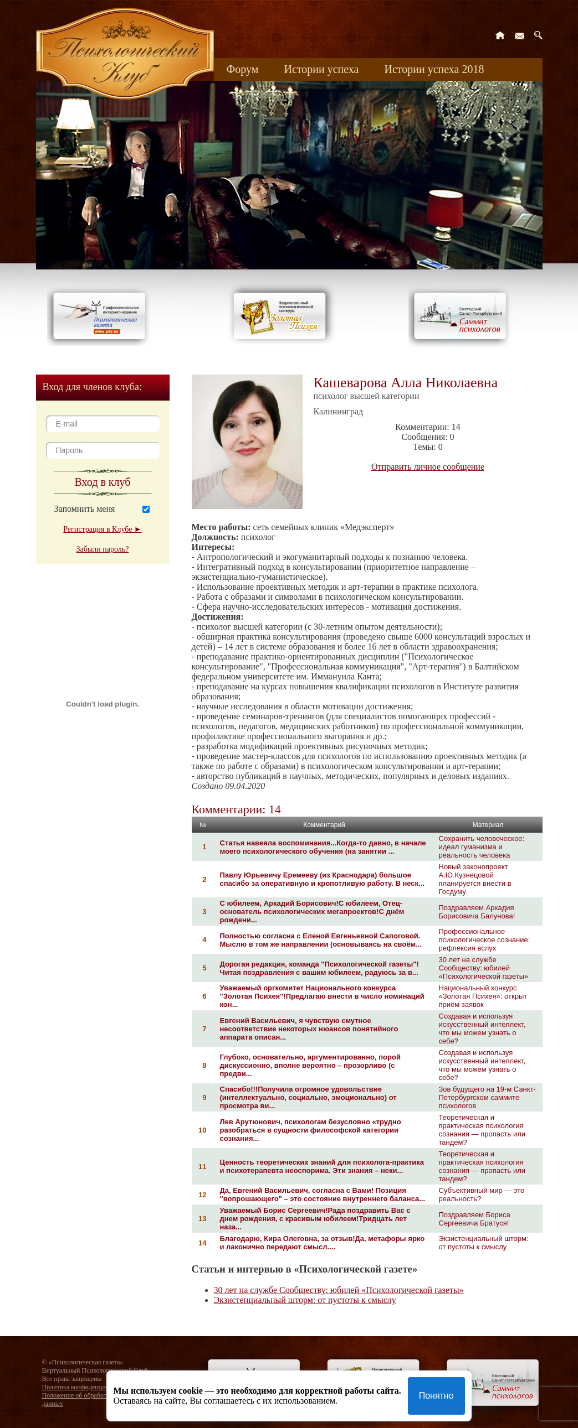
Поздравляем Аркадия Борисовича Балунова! (477, 911)
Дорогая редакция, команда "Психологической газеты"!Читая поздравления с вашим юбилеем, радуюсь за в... (319, 968)
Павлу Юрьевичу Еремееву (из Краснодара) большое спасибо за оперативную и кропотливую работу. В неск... (322, 879)
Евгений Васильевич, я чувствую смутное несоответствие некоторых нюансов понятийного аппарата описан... (309, 1028)
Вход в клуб (103, 482)
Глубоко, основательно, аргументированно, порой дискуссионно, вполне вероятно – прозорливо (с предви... (310, 1065)
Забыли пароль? (102, 549)
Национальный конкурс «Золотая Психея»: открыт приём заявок (483, 996)
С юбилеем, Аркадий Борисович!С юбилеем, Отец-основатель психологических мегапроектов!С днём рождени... (312, 911)
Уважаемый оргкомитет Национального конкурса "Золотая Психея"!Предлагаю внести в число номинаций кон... (322, 996)
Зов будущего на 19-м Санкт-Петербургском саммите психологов (487, 1097)
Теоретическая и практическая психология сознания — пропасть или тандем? (482, 1129)
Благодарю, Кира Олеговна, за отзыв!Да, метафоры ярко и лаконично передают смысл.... (322, 1242)
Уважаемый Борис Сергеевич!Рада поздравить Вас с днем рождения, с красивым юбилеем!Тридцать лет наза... (315, 1218)
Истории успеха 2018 (434, 69)
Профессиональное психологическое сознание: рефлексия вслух (484, 939)
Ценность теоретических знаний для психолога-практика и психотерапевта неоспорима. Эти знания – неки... (322, 1166)
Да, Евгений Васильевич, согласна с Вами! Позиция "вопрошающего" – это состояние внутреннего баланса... (323, 1194)
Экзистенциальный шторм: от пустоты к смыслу (484, 1242)
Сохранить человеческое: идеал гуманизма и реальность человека (482, 846)
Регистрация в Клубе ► (102, 529)
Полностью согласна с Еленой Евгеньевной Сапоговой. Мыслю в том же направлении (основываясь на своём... (321, 940)
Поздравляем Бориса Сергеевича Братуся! (474, 1219)
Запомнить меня (84, 508)
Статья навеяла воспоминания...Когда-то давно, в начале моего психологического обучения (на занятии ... (323, 847)
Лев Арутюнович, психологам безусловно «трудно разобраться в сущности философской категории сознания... (310, 1130)
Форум (243, 69)
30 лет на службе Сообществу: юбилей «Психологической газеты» (484, 968)
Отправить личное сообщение (427, 466)
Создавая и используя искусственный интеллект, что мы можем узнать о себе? (482, 1028)
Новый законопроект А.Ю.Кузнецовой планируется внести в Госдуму (475, 879)
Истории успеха (321, 69)
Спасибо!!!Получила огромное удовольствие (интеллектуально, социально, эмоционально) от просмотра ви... (308, 1097)
